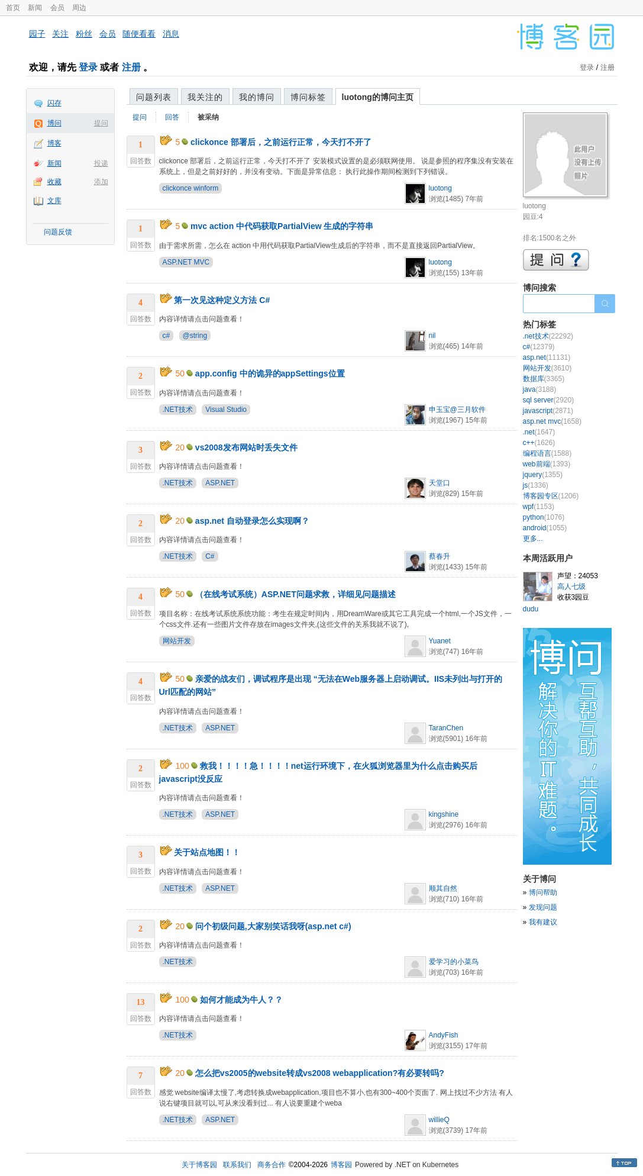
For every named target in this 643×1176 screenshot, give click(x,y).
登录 (88, 67)
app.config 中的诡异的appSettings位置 (270, 373)
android (545, 528)
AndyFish (443, 1035)
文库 (54, 200)
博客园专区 (551, 496)
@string (195, 335)
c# (166, 335)
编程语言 (547, 453)
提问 (101, 123)
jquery (543, 475)
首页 (13, 8)
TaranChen (446, 728)
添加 (101, 182)
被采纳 (208, 117)
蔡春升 (439, 556)
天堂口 (439, 483)
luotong (440, 188)
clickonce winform (191, 188)
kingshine (444, 814)
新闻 (35, 8)
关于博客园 (199, 1165)
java (540, 389)
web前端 (547, 464)
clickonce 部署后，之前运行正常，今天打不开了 (280, 142)
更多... (533, 538)
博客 (54, 143)
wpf (538, 506)
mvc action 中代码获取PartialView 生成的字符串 (281, 226)
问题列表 (154, 97)
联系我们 (237, 1165)
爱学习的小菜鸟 (454, 962)
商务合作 (271, 1165)
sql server (548, 400)
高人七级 (571, 586)
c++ (539, 443)
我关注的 (205, 97)
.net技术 (548, 336)
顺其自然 (443, 888)
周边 (79, 8)
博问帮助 (543, 892)
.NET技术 (178, 409)
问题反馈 (58, 232)
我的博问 (256, 97)
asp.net (547, 357)
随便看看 (139, 33)
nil (432, 335)
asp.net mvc (552, 421)
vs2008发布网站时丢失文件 (246, 447)
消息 (171, 33)
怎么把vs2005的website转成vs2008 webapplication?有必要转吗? (319, 1073)
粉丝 (84, 33)
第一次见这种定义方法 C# (222, 300)
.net (539, 432)
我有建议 (543, 922)
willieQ (439, 1120)
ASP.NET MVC (186, 262)
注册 (131, 67)
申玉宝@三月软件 (457, 409)
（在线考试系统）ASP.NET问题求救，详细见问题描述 (295, 594)
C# (209, 556)
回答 (172, 117)
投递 (101, 163)
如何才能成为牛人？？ (241, 999)
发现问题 (543, 907)
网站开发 (177, 641)
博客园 (341, 1165)
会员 (57, 8)
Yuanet (440, 641)
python (544, 517)
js (535, 485)
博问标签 (308, 97)
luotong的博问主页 (377, 97)
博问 (54, 123)
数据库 (544, 379)
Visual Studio (226, 409)
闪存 (54, 103)
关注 (60, 33)
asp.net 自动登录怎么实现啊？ (252, 521)
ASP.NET (220, 483)
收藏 (54, 182)
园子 (37, 33)
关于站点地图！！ (207, 852)
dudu (531, 609)
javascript (548, 411)
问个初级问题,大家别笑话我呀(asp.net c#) (273, 926)
